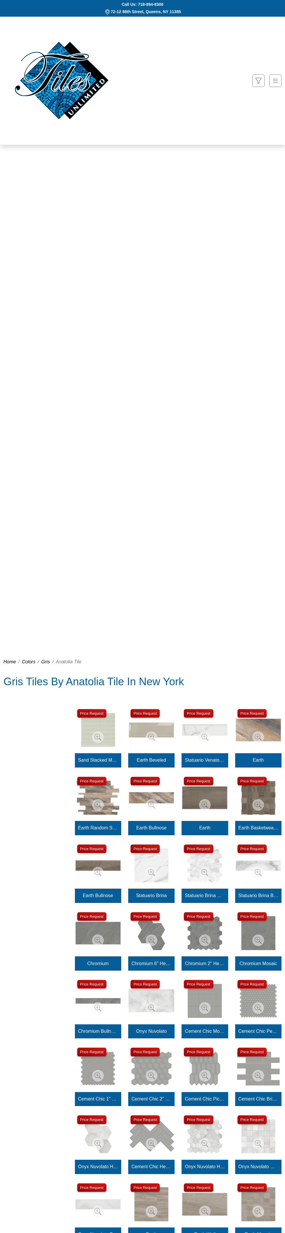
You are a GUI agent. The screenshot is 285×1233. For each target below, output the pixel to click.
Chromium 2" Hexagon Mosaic (205, 963)
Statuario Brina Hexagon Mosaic (205, 895)
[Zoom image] (98, 737)
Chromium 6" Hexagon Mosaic (151, 963)
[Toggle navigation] (275, 80)
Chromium (98, 963)
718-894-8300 (150, 4)
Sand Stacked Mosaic (98, 760)
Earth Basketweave (258, 827)
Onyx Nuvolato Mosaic (258, 1166)
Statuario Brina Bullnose (258, 895)
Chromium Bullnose (98, 1031)
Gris (45, 661)
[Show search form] (258, 80)
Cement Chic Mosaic (205, 1031)
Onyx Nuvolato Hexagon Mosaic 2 (205, 1166)
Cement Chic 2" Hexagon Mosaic (151, 1098)
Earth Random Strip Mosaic (98, 827)
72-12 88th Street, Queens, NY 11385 (146, 11)
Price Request (91, 713)
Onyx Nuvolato (151, 1031)
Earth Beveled (151, 760)
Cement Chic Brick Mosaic (258, 1098)
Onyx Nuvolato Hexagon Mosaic (98, 1166)
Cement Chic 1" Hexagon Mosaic (98, 1098)
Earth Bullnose (151, 827)
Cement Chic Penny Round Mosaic (258, 1031)
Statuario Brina (151, 895)
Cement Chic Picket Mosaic (205, 1098)
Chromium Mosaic (258, 963)
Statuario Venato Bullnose (205, 760)
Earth (258, 760)
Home (9, 661)
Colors (28, 661)
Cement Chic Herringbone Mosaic (151, 1166)
